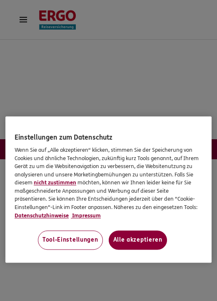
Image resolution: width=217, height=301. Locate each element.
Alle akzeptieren (137, 240)
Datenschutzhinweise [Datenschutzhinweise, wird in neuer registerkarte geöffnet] (42, 215)
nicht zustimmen (55, 183)
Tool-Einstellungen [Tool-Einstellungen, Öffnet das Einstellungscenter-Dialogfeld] (70, 240)
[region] (108, 189)
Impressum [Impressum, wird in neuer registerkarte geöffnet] (86, 215)
